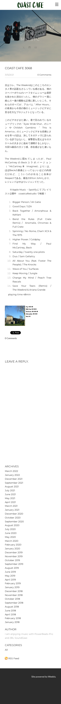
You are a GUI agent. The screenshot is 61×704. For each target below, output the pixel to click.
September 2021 (14, 482)
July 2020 (10, 529)
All (6, 649)
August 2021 (12, 486)
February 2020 (13, 544)
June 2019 (10, 571)
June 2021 (10, 494)
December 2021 (13, 478)
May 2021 (10, 498)
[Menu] (57, 4)
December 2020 (14, 513)
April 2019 (10, 579)
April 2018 (10, 614)
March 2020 (11, 540)
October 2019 (12, 560)
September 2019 (14, 564)
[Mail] (36, 48)
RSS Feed (13, 658)
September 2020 (14, 521)
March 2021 (11, 505)
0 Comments (44, 74)
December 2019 (14, 552)
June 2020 (10, 533)
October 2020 (12, 517)
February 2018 (13, 618)
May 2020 (10, 537)
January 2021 (12, 509)
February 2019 (13, 583)
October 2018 (12, 598)
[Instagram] (30, 48)
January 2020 (12, 548)
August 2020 (12, 525)
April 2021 (10, 502)
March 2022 (11, 471)
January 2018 (12, 622)
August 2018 (12, 606)
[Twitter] (24, 48)
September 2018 (14, 602)
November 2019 (14, 556)
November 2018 (14, 595)
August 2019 (12, 567)
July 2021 (10, 490)
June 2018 (10, 610)
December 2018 (14, 591)
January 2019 (12, 587)
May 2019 (10, 575)
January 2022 (12, 475)
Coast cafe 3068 (18, 68)
